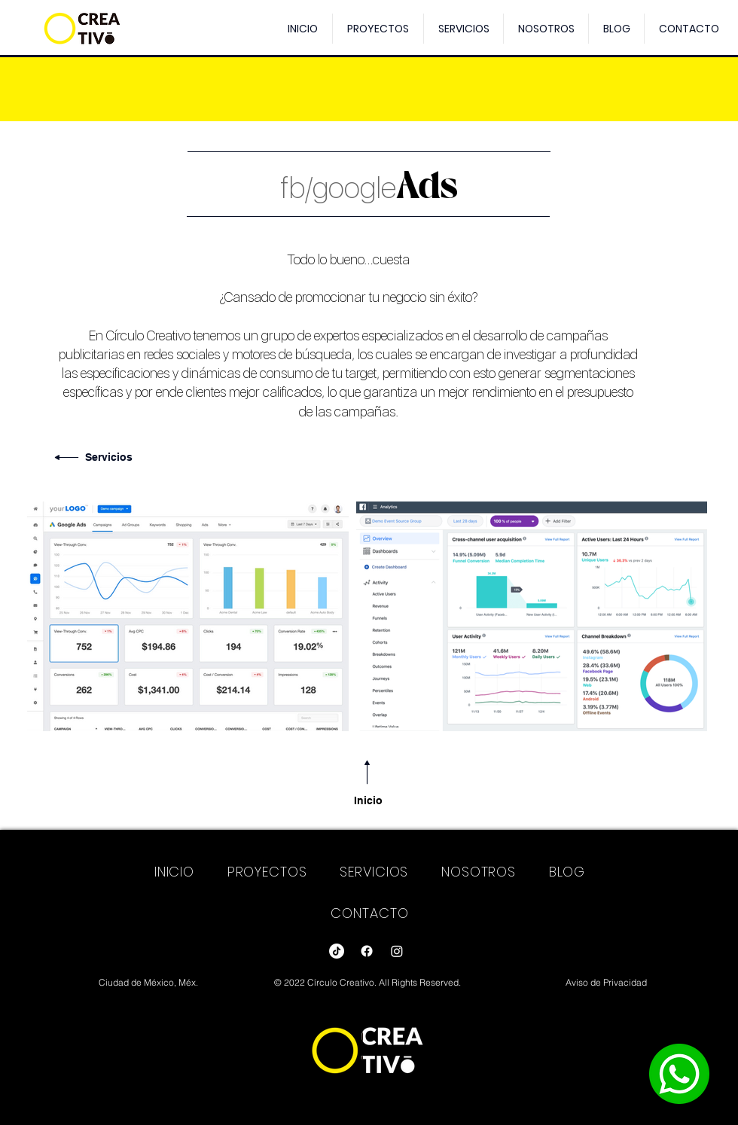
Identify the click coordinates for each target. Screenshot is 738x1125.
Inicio (368, 800)
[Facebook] (366, 951)
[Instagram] (396, 951)
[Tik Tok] (336, 951)
